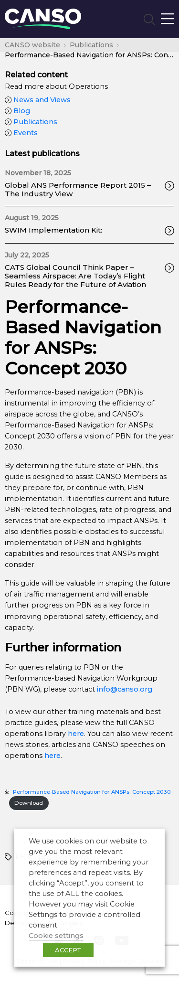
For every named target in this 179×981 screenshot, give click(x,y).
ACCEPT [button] (68, 950)
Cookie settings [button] (56, 935)
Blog (17, 111)
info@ (107, 689)
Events (21, 132)
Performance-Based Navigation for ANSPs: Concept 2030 (92, 792)
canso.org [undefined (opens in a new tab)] (134, 689)
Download (28, 803)
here (76, 733)
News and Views (38, 100)
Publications (31, 121)
